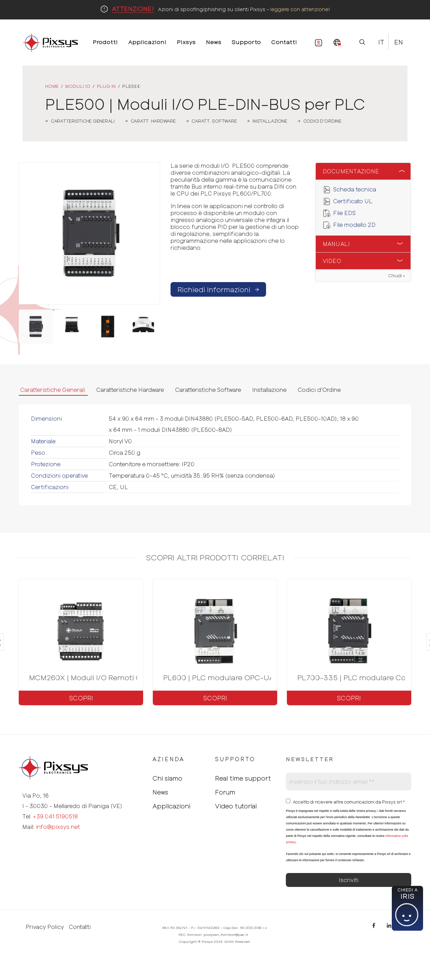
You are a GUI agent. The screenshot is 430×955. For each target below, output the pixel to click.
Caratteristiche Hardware (130, 389)
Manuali (336, 243)
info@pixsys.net (58, 826)
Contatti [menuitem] (284, 41)
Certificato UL (353, 201)
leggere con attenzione (299, 9)
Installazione (269, 389)
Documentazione (351, 171)
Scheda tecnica (354, 189)
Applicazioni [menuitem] (147, 41)
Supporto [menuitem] (246, 41)
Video (332, 260)
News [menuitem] (213, 41)
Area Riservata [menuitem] (315, 44)
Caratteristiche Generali (52, 389)
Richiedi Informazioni (218, 289)
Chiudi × (396, 275)
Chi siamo (167, 778)
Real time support (243, 778)
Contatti (80, 927)
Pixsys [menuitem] (186, 41)
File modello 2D (354, 224)
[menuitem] (337, 43)
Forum (225, 792)
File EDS (344, 212)
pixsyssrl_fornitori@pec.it (226, 934)
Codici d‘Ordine (319, 389)
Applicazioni (171, 806)
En (398, 42)
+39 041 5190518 (55, 816)
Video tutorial (236, 806)
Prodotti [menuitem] (105, 41)
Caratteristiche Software (208, 389)
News (160, 792)
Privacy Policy (45, 927)
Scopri (81, 698)
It (381, 42)
